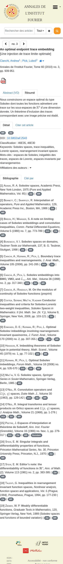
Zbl (10, 133)
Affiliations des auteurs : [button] (15, 167)
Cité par (29, 178)
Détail (6, 125)
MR (3, 133)
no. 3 (15, 44)
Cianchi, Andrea (9, 60)
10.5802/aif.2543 (17, 138)
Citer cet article (24, 125)
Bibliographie (10, 178)
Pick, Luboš (29, 60)
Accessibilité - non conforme (42, 560)
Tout (39, 30)
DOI (47, 231)
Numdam (36, 435)
